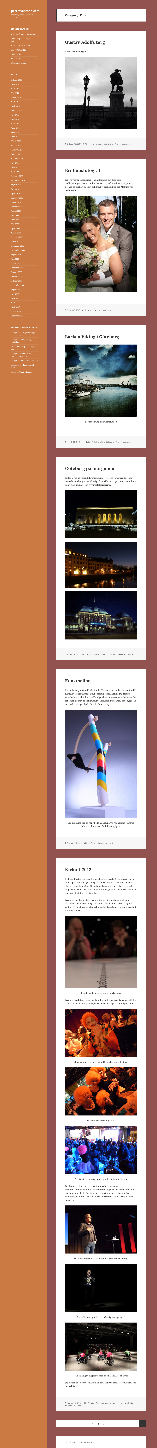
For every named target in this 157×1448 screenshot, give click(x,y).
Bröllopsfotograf (83, 170)
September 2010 (18, 180)
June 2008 (15, 259)
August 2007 (16, 289)
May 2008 (15, 263)
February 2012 (17, 145)
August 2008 (16, 254)
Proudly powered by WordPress (78, 1442)
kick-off (115, 1403)
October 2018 (16, 80)
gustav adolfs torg (105, 144)
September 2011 (18, 158)
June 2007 (15, 298)
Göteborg (110, 442)
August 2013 (16, 132)
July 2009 (15, 215)
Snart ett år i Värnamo (20, 45)
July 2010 (15, 189)
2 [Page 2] (99, 1422)
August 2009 (16, 211)
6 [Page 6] (109, 1422)
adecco (100, 1403)
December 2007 (17, 276)
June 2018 (15, 84)
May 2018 (15, 88)
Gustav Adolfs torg (85, 42)
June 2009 (15, 220)
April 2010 (15, 193)
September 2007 (18, 285)
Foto (98, 654)
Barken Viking (99, 442)
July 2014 (15, 115)
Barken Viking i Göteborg (92, 337)
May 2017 (15, 93)
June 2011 (15, 167)
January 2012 (16, 150)
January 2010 (16, 202)
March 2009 (16, 233)
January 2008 (16, 272)
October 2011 (16, 154)
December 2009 (17, 206)
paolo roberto (127, 1403)
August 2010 (16, 185)
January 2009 (16, 241)
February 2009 (17, 237)
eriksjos (14, 332)
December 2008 (17, 246)
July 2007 (15, 294)
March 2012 (16, 141)
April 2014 (15, 128)
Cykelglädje (16, 54)
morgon (113, 654)
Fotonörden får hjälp (29, 360)
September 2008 (18, 250)
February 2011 (17, 176)
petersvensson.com (25, 11)
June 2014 (15, 119)
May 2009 (15, 224)
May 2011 (15, 171)
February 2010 (17, 198)
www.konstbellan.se (122, 697)
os (119, 1403)
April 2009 (15, 228)
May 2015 (15, 102)
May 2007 (15, 303)
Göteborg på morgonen (89, 468)
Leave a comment (124, 144)
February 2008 (17, 268)
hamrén (107, 1403)
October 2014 (16, 110)
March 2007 (16, 311)
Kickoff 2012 (78, 869)
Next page (142, 1423)
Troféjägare (16, 58)
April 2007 (15, 307)
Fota (92, 144)
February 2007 (17, 316)
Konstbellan (78, 681)
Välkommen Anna (18, 63)
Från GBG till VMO (18, 50)
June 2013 (15, 137)
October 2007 (16, 281)
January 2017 (16, 97)
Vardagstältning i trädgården (23, 34)
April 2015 (15, 106)
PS (12, 346)
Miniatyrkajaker (26, 372)
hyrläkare (73, 1386)
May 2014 (15, 123)
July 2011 (15, 163)
